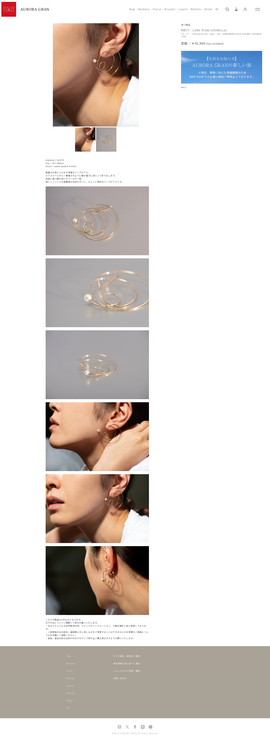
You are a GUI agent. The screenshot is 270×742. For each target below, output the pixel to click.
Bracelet (169, 9)
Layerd (183, 9)
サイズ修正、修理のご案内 (126, 656)
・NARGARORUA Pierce (231, 34)
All (216, 9)
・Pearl (211, 34)
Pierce (157, 9)
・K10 (217, 34)
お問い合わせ (120, 678)
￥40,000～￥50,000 (250, 34)
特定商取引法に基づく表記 (126, 664)
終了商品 (185, 24)
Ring (132, 9)
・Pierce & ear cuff (199, 34)
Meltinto (196, 9)
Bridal (208, 9)
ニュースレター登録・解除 (126, 671)
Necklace (144, 9)
